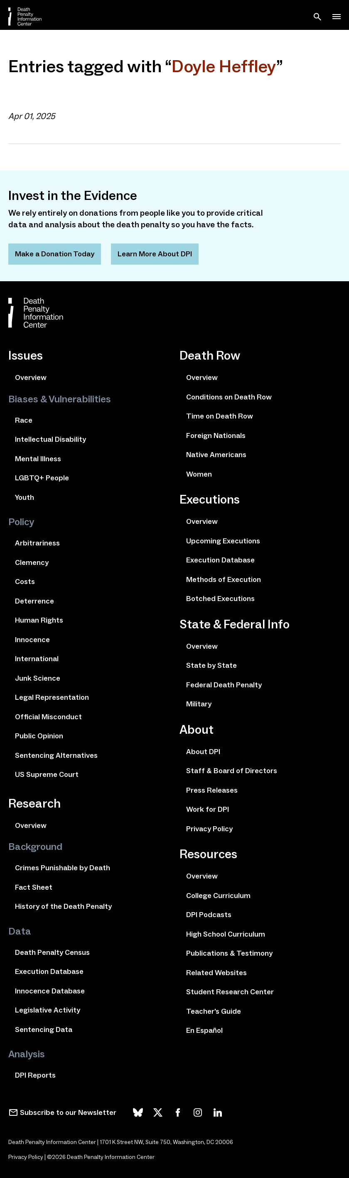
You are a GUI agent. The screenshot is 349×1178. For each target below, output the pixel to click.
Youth (24, 497)
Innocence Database (50, 990)
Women (199, 474)
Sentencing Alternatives (56, 755)
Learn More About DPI (155, 253)
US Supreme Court (47, 774)
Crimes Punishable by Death (62, 867)
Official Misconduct (48, 716)
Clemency (32, 562)
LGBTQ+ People (42, 477)
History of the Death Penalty (63, 906)
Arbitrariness (37, 543)
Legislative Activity (47, 1010)
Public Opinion (39, 735)
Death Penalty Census (52, 952)
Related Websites (216, 972)
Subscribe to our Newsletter (68, 1112)
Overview (31, 377)
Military (198, 703)
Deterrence (34, 601)
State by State (211, 665)
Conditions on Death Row (229, 397)
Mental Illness (38, 458)
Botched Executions (220, 598)
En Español (204, 1030)
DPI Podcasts (208, 914)
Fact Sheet (33, 887)
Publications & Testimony (229, 953)
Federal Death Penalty (224, 684)
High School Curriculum (225, 934)
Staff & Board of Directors (231, 770)
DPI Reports (35, 1075)
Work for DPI (207, 809)
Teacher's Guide (213, 1011)
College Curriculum (218, 895)
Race (23, 420)
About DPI (203, 751)
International (37, 658)
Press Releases (212, 790)
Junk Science (37, 678)
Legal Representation (52, 697)
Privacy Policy (209, 828)
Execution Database (49, 971)
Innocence (32, 639)
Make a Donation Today (54, 253)
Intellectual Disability (50, 439)
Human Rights (39, 620)
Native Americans (216, 454)
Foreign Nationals (216, 435)
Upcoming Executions (223, 540)
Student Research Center (230, 991)
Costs (25, 581)
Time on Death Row (219, 416)
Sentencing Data (43, 1029)
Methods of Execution (223, 579)
